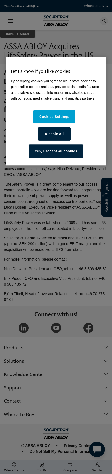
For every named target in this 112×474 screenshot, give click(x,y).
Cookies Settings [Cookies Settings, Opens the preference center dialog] (54, 116)
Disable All (54, 134)
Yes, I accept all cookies (56, 151)
